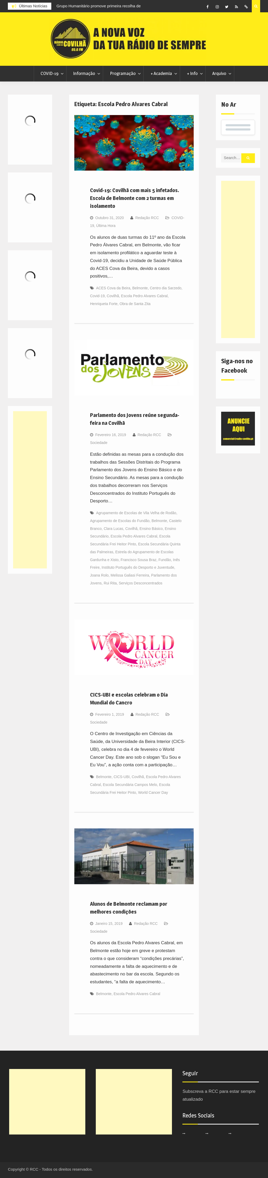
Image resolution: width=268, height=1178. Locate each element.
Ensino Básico (151, 528)
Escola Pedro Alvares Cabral (144, 296)
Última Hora (105, 226)
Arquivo (219, 73)
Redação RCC (147, 218)
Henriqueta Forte (104, 304)
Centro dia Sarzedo (165, 288)
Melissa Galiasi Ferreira (130, 575)
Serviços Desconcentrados (141, 583)
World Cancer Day (153, 792)
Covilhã (113, 296)
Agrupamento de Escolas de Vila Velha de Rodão (136, 513)
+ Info (192, 73)
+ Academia (161, 73)
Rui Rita (110, 583)
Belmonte (140, 288)
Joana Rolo (99, 575)
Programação (123, 73)
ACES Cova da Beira (113, 288)
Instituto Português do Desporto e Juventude (138, 567)
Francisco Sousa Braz (139, 560)
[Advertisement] (238, 259)
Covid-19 (97, 296)
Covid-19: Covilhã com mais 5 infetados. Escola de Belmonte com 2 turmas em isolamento (134, 198)
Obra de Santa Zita (135, 304)
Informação (84, 73)
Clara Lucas (113, 528)
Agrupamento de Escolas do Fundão (119, 521)
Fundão (164, 560)
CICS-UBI (122, 777)
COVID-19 (49, 73)
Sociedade (98, 443)
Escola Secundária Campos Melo (130, 785)
